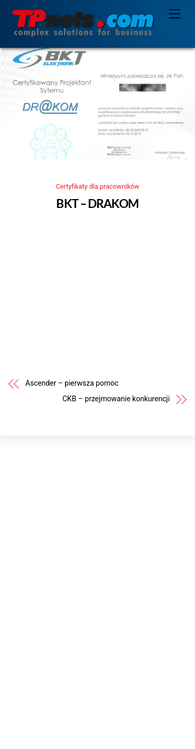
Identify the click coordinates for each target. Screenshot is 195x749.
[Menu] (174, 14)
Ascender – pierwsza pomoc (72, 383)
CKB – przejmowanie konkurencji (116, 399)
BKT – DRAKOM (97, 203)
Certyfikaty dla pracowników (97, 186)
